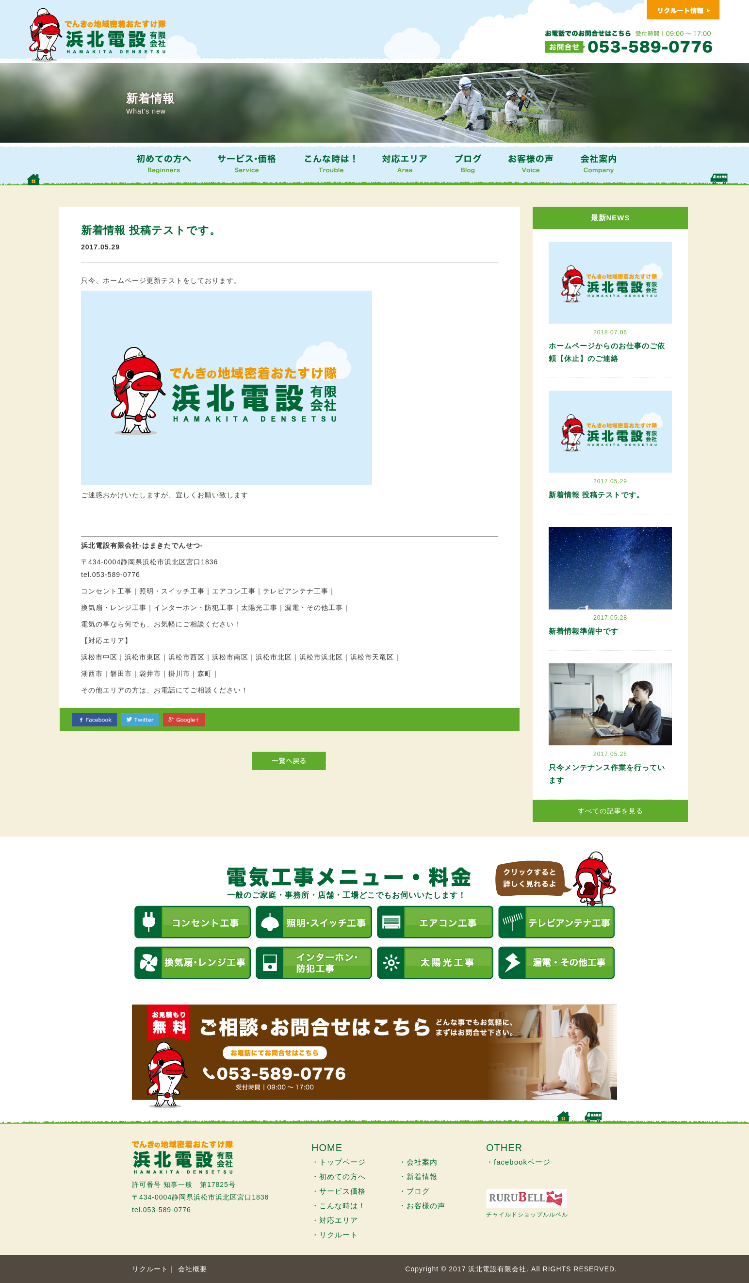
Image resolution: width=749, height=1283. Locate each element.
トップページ (342, 1162)
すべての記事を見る (610, 811)
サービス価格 (342, 1191)
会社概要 (192, 1269)
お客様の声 (426, 1205)
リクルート (338, 1235)
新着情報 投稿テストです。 (596, 495)
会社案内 (422, 1162)
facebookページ (522, 1162)
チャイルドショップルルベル (527, 1214)
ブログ (418, 1191)
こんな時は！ (342, 1205)
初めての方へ (342, 1176)
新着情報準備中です (584, 631)
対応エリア (338, 1220)
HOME (326, 1147)
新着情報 (422, 1176)
